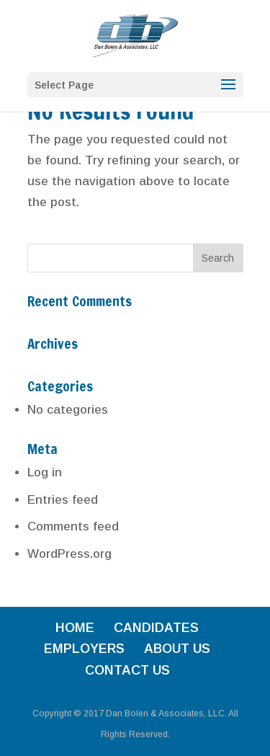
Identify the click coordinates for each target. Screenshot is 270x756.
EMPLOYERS (84, 648)
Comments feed (73, 526)
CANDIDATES (156, 628)
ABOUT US (177, 648)
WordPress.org (69, 554)
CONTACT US (127, 670)
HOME (74, 628)
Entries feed (62, 500)
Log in (44, 472)
